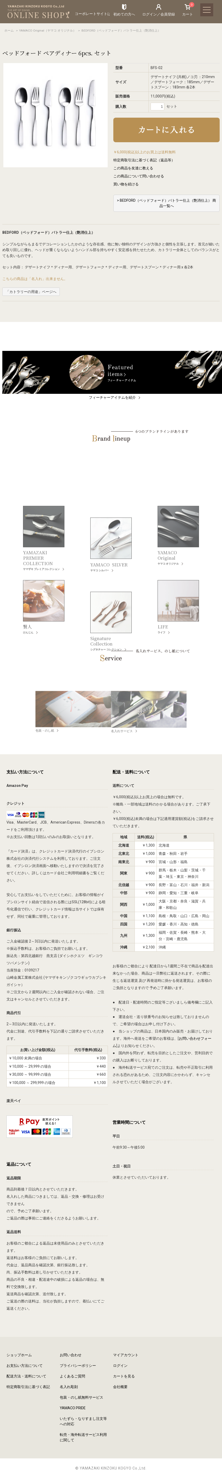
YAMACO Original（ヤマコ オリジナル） (47, 30)
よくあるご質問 (72, 1376)
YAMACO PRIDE (73, 1408)
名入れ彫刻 (69, 1387)
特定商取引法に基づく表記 (28, 1387)
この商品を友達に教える (133, 168)
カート (187, 9)
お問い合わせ (71, 1355)
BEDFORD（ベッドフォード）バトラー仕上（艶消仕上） (121, 30)
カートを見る (124, 1376)
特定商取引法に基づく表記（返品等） (144, 160)
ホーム (9, 30)
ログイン (120, 1365)
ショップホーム (19, 1355)
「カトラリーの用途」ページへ (31, 292)
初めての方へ (124, 14)
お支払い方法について (24, 1365)
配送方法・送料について (26, 1376)
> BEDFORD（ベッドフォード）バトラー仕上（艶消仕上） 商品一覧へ (166, 203)
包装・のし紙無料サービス (81, 1397)
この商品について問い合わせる (138, 176)
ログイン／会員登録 (158, 14)
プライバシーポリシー (78, 1365)
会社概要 (120, 1387)
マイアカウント (125, 1355)
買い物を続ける (126, 184)
